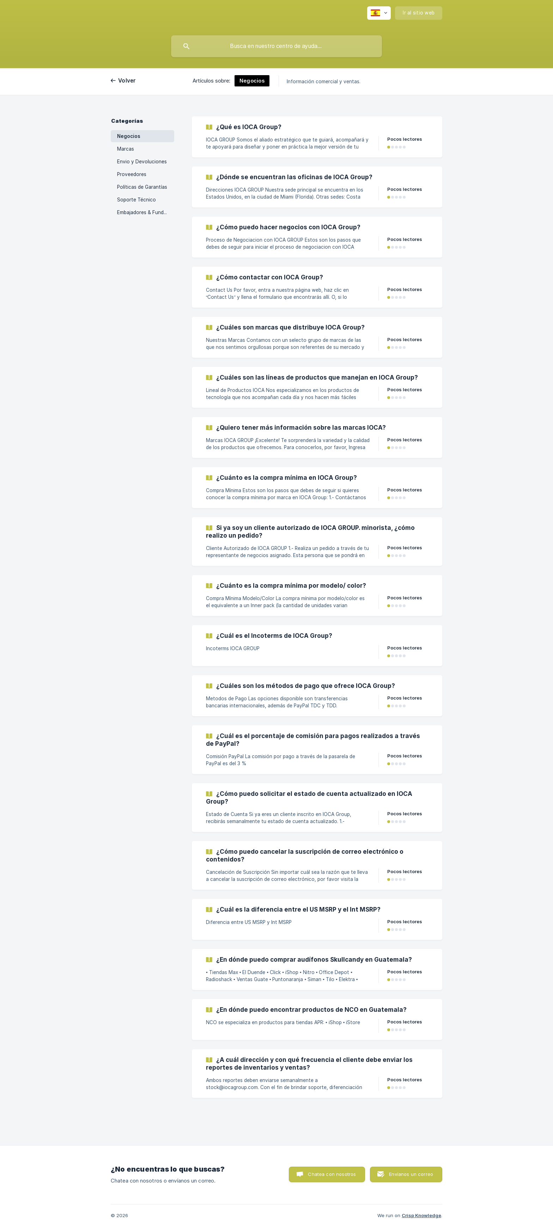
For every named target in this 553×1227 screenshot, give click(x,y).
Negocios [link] (128, 136)
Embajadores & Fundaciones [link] (145, 212)
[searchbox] (276, 46)
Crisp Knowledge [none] (421, 1215)
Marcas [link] (125, 149)
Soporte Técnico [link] (136, 200)
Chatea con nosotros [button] (332, 1174)
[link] (317, 136)
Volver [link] (127, 80)
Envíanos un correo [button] (411, 1174)
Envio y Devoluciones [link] (142, 161)
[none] (379, 13)
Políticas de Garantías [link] (142, 187)
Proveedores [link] (131, 174)
